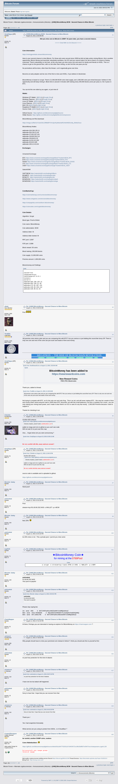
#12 (112, 573)
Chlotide (7, 415)
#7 (113, 483)
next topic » (110, 25)
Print (111, 27)
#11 (112, 550)
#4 (113, 362)
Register (29, 17)
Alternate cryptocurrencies (23, 22)
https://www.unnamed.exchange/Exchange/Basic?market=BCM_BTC (49, 158)
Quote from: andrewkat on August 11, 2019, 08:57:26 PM (38, 674)
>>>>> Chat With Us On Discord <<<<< (68, 43)
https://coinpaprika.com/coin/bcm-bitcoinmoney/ (38, 202)
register (27, 11)
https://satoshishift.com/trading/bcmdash (44, 179)
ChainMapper (9, 619)
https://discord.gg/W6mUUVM (61, 758)
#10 (112, 533)
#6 (113, 449)
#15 (112, 637)
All (19, 27)
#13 (112, 590)
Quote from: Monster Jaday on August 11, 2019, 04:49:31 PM (39, 594)
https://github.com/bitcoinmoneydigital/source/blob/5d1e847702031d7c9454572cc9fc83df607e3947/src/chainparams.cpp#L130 (64, 746)
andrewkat (8, 499)
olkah (6, 306)
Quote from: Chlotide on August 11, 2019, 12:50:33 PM (38, 453)
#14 (112, 620)
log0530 (7, 549)
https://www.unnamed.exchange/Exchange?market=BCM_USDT (48, 165)
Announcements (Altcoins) (41, 22)
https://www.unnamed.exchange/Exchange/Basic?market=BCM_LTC (48, 163)
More (35, 17)
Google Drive (48, 97)
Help (14, 17)
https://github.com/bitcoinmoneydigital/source (48, 113)
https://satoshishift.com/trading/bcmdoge (44, 181)
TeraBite (7, 334)
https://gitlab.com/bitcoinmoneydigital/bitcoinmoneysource (51, 115)
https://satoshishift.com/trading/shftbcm (43, 173)
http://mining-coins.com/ (36, 760)
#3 (113, 334)
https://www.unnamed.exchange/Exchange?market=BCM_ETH (47, 160)
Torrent (30, 15)
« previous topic (100, 25)
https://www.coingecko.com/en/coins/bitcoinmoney (39, 199)
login (21, 11)
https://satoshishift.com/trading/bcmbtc (43, 175)
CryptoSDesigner (10, 733)
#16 (112, 654)
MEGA (39, 97)
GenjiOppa (8, 34)
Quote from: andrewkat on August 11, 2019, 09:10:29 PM (38, 709)
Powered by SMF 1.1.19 (48, 780)
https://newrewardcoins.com (68, 374)
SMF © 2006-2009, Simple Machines (66, 780)
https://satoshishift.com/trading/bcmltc (42, 177)
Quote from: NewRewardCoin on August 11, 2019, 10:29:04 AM (40, 365)
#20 (112, 734)
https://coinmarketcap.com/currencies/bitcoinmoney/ (39, 195)
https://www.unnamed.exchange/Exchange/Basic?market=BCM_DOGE (51, 162)
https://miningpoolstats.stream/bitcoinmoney (37, 54)
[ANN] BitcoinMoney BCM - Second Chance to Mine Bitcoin (73, 22)
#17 (112, 670)
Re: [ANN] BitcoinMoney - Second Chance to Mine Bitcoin (46, 306)
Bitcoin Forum (8, 22)
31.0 (26, 15)
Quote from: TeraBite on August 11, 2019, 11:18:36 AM (38, 391)
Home (8, 17)
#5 (113, 416)
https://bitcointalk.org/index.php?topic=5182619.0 (93, 758)
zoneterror (8, 669)
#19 (112, 706)
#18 (112, 689)
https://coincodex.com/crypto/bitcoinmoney (36, 206)
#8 (113, 499)
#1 (113, 35)
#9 (113, 516)
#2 (113, 307)
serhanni (7, 636)
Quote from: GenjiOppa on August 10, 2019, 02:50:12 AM (38, 436)
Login (24, 17)
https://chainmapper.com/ (83, 624)
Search (19, 17)
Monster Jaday (9, 482)
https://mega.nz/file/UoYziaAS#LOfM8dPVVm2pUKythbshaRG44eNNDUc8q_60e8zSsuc (51, 123)
